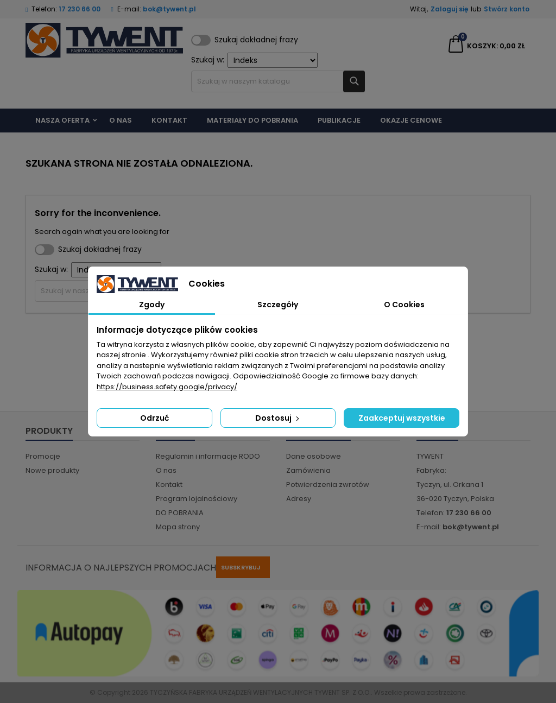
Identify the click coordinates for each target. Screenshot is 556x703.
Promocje (43, 456)
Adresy (298, 498)
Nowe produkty (52, 470)
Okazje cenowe (411, 120)
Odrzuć (154, 418)
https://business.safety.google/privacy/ (167, 387)
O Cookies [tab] (404, 304)
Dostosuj (278, 418)
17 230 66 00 (79, 9)
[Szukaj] (278, 81)
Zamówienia (308, 470)
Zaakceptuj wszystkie (401, 418)
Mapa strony (178, 527)
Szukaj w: (254, 60)
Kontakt (169, 120)
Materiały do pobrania (252, 120)
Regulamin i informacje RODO (208, 456)
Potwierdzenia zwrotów (327, 484)
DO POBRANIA (180, 513)
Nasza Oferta (62, 120)
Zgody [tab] (152, 304)
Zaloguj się (449, 9)
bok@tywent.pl (169, 9)
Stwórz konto (506, 9)
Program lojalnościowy (196, 498)
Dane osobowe (313, 456)
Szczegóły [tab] (277, 304)
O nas (120, 120)
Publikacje (339, 120)
